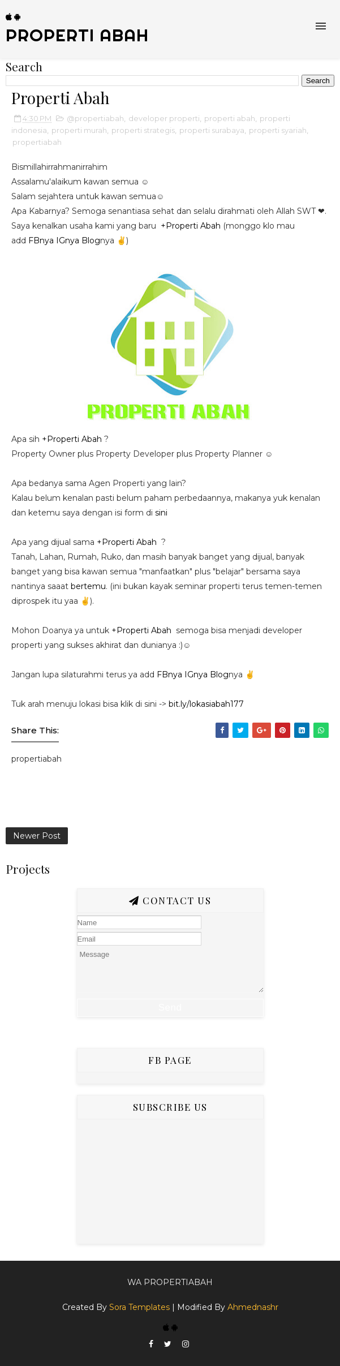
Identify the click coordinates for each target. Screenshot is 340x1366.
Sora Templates (139, 1307)
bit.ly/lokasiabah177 (206, 704)
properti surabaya (211, 130)
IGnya (67, 240)
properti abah (229, 118)
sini (162, 513)
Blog (90, 240)
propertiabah (37, 142)
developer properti (164, 118)
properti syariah (278, 130)
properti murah (79, 130)
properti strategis (143, 130)
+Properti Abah (191, 226)
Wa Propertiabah (170, 1282)
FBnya (41, 240)
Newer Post (37, 836)
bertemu (88, 586)
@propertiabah (95, 118)
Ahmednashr (252, 1307)
